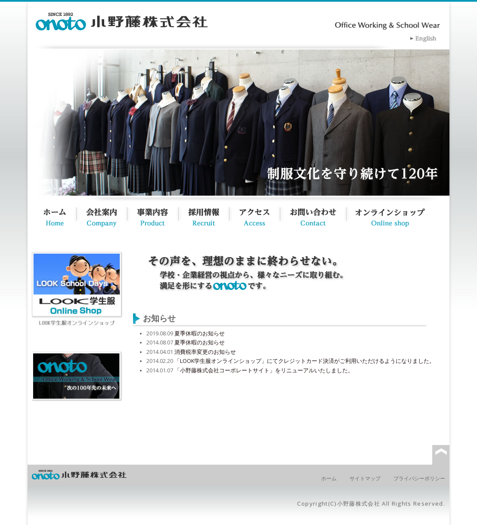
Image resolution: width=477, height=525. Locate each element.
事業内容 (157, 216)
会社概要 (106, 216)
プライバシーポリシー (419, 478)
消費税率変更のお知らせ (205, 352)
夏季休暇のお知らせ (199, 333)
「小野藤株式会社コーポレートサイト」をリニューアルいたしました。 (263, 370)
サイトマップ (365, 478)
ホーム (54, 216)
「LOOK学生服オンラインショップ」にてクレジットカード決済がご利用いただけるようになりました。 (304, 361)
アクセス (258, 216)
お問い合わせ (317, 216)
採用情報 (208, 216)
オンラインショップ (400, 216)
